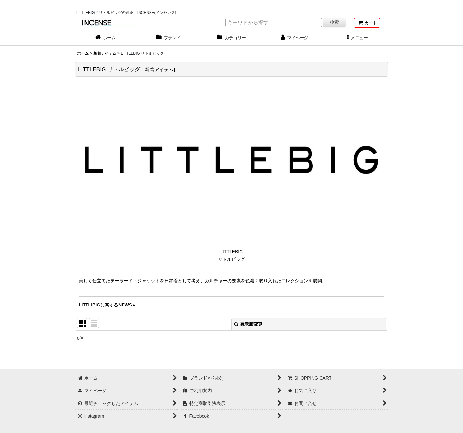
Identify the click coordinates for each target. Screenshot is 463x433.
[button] (357, 38)
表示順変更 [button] (248, 324)
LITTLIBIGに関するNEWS (105, 304)
